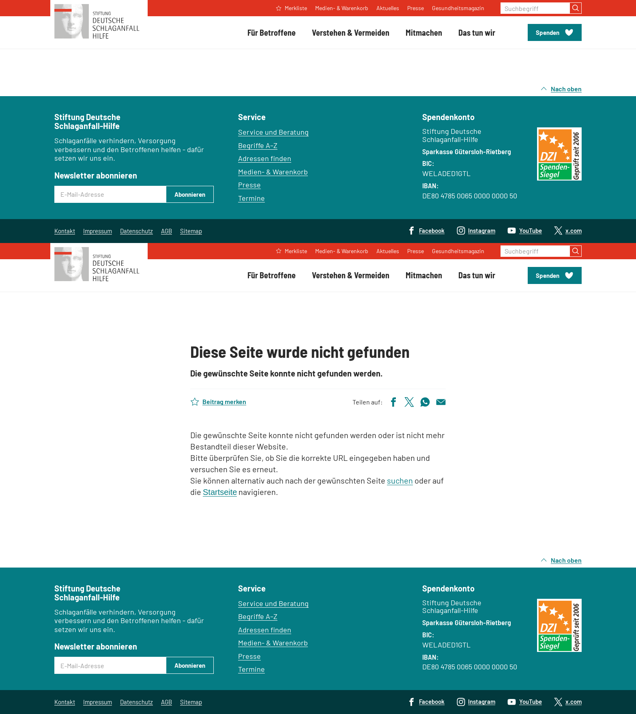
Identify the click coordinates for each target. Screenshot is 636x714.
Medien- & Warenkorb (273, 171)
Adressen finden (264, 158)
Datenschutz (136, 230)
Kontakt (64, 230)
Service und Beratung (273, 131)
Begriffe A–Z (257, 145)
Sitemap (191, 230)
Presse (249, 184)
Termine (251, 198)
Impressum (97, 230)
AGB (166, 230)
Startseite (220, 492)
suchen (400, 480)
